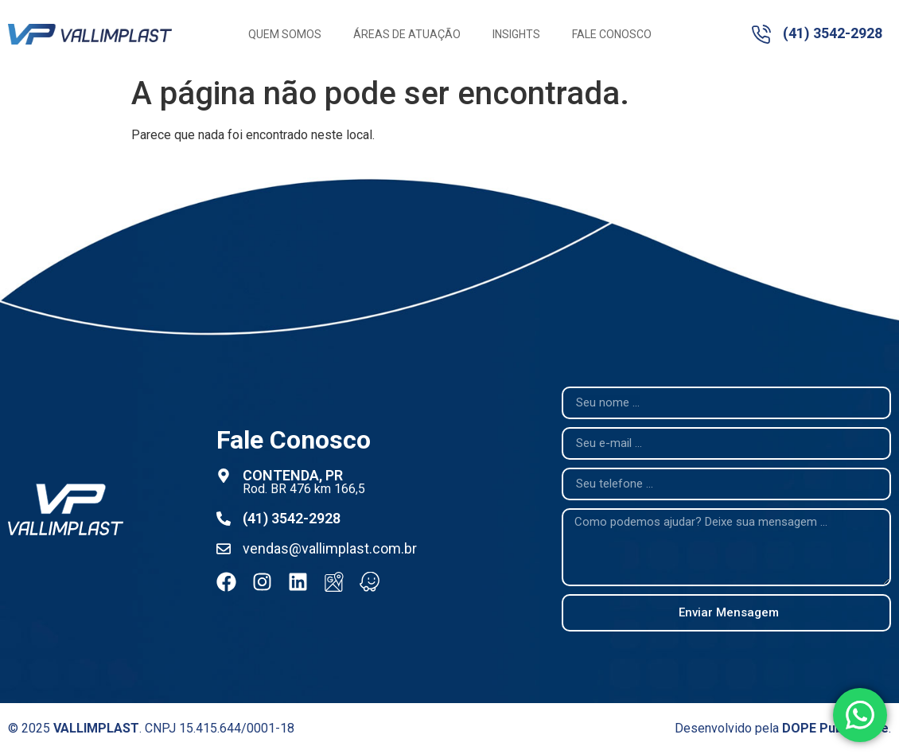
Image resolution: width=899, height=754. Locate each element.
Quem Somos (284, 34)
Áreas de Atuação (407, 34)
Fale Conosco (612, 34)
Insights (516, 34)
